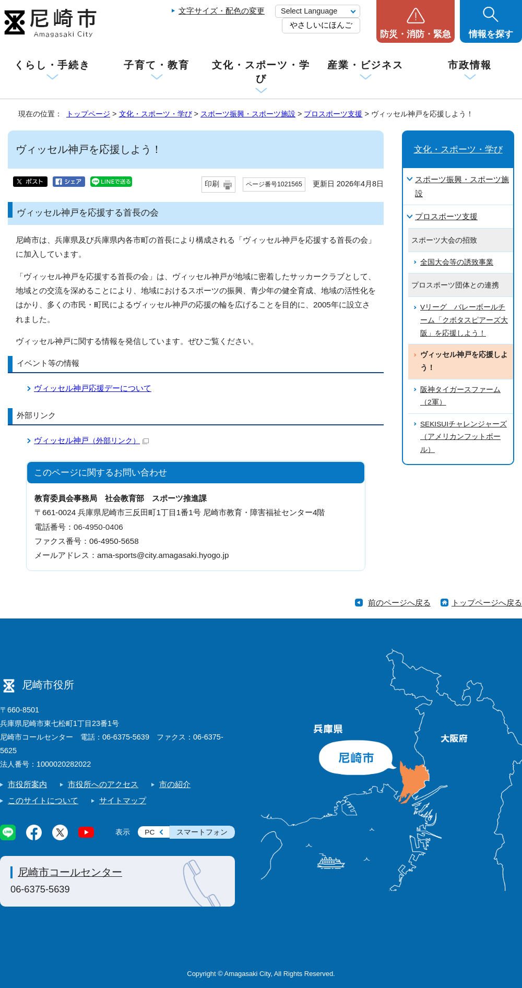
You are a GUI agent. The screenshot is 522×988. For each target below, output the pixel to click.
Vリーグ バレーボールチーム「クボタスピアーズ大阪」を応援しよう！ (464, 320)
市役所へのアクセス (103, 784)
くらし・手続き (52, 64)
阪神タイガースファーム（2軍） (460, 396)
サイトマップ (122, 800)
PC (150, 832)
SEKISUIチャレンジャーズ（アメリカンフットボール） (463, 437)
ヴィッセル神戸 (91, 440)
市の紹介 (175, 784)
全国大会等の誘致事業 (456, 262)
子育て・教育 (156, 64)
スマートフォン (202, 832)
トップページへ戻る (487, 602)
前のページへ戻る (399, 602)
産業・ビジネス (365, 64)
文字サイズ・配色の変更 (222, 10)
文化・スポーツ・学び (261, 71)
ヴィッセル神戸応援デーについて (92, 388)
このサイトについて (43, 800)
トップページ (88, 114)
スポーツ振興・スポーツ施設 (247, 114)
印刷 (212, 184)
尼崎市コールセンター (70, 872)
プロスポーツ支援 (333, 114)
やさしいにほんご (321, 24)
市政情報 (470, 64)
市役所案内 (27, 784)
